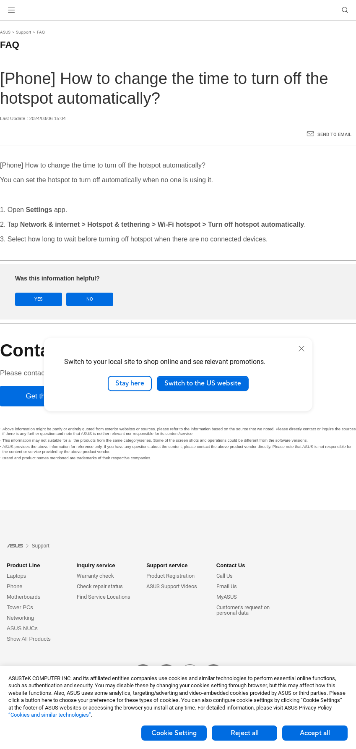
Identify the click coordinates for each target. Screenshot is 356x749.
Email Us (226, 586)
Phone (15, 586)
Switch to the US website (202, 383)
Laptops (16, 576)
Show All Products (29, 639)
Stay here (129, 383)
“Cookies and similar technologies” (49, 715)
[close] (301, 348)
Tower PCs (20, 607)
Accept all (315, 733)
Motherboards (23, 597)
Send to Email (334, 134)
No (89, 299)
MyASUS (226, 597)
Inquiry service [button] (96, 565)
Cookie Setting (174, 733)
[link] (178, 10)
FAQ (41, 32)
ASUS (5, 32)
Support (23, 32)
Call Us (224, 576)
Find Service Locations (103, 597)
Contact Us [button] (230, 565)
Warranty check (95, 576)
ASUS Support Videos (171, 586)
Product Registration (170, 576)
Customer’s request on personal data (243, 610)
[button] (11, 10)
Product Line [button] (23, 565)
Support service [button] (166, 565)
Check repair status (100, 586)
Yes (38, 299)
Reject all (245, 733)
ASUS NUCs (22, 628)
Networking (20, 618)
